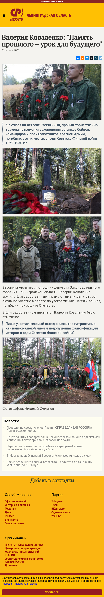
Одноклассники (14, 523)
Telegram (10, 508)
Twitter (9, 516)
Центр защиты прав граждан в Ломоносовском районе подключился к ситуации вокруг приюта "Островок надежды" (51, 438)
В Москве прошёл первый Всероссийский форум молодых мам (47, 456)
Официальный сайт (16, 501)
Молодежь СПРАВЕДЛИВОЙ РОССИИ (22, 553)
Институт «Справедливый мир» (24, 544)
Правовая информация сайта (19, 583)
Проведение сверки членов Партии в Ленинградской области (47, 429)
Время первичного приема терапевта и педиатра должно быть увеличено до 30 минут (47, 463)
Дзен (8, 512)
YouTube (56, 516)
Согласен (52, 592)
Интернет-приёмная (17, 504)
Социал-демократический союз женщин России (24, 560)
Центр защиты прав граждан (22, 548)
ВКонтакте (11, 519)
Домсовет (11, 565)
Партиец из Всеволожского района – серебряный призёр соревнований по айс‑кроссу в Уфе (43, 448)
